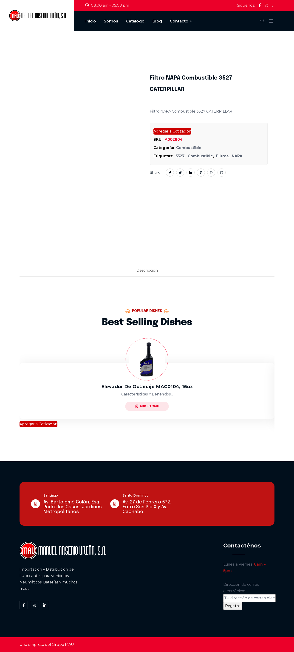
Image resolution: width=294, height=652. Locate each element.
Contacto (179, 21)
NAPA (237, 156)
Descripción (147, 270)
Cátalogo (135, 21)
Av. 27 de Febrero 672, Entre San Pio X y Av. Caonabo (147, 507)
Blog (157, 21)
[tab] (147, 270)
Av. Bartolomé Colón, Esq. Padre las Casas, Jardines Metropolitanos (72, 507)
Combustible (188, 148)
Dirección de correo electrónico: (249, 592)
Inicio (90, 21)
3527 (179, 156)
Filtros (222, 156)
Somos (111, 21)
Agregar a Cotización (172, 131)
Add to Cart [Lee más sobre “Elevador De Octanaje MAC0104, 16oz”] (148, 406)
